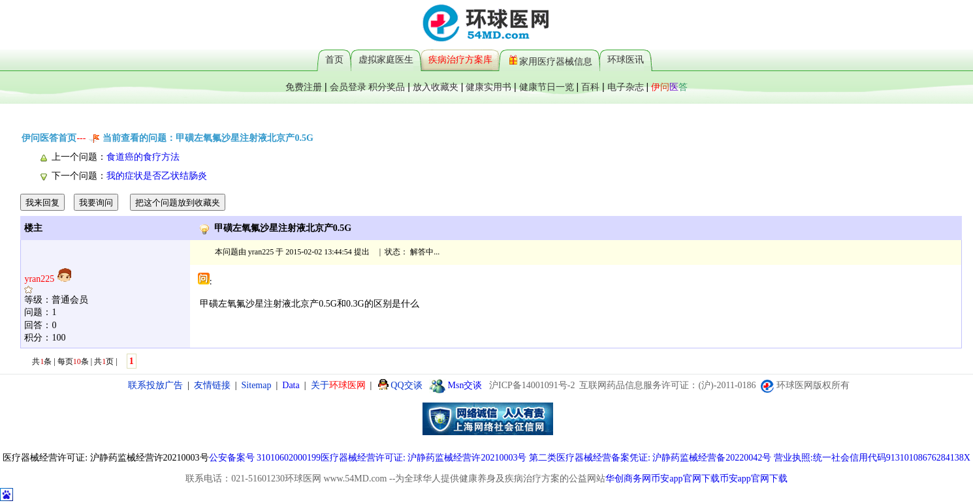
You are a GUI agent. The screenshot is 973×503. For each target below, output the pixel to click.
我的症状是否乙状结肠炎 (156, 176)
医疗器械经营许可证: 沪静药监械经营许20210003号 (423, 458)
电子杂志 (625, 87)
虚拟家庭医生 (386, 59)
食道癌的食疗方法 (143, 157)
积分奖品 (386, 87)
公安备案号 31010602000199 (265, 458)
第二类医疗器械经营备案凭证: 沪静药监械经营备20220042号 (650, 458)
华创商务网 (628, 478)
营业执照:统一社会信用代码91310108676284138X (872, 458)
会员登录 (348, 87)
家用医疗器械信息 (550, 59)
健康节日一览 (546, 87)
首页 (334, 59)
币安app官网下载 (685, 478)
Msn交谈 (456, 385)
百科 (590, 87)
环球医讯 (625, 59)
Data (290, 385)
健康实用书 (488, 87)
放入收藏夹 (435, 87)
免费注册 (303, 87)
